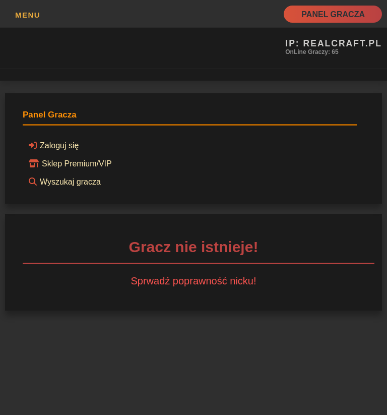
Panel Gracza (333, 14)
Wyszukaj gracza (63, 181)
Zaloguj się (52, 145)
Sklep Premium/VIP (69, 163)
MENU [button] (27, 15)
